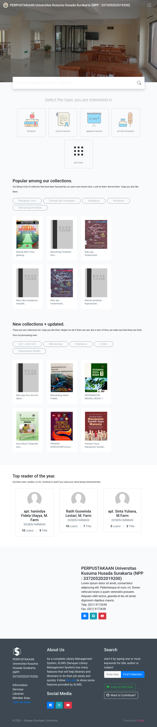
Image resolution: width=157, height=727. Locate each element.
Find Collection (132, 674)
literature (31, 122)
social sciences (63, 122)
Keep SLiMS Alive (119, 687)
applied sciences (94, 122)
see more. (78, 154)
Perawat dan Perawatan (62, 200)
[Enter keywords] (112, 674)
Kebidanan (93, 200)
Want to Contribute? (121, 695)
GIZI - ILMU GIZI (27, 344)
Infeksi (103, 344)
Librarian (18, 693)
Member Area (21, 698)
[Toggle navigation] (149, 5)
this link (71, 680)
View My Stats (22, 702)
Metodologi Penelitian (30, 207)
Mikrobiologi (55, 344)
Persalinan (118, 200)
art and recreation (125, 122)
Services (18, 689)
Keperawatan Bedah (29, 351)
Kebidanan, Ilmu (27, 200)
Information (20, 685)
